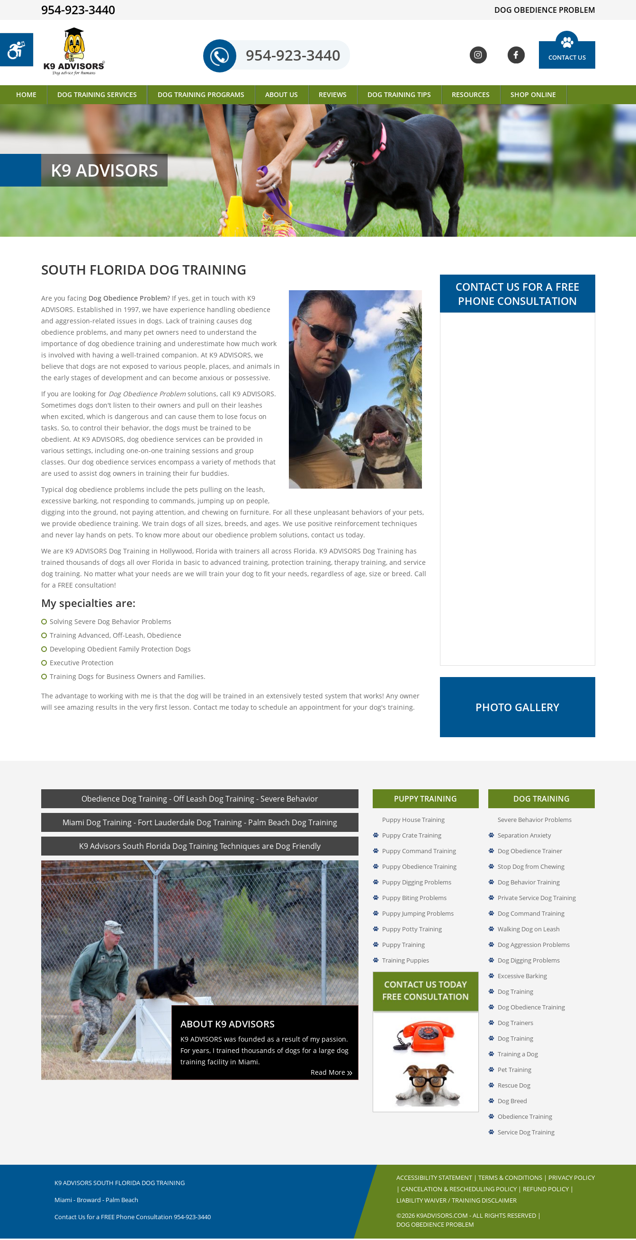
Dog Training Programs (201, 94)
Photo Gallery (517, 708)
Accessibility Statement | (437, 1179)
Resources (471, 94)
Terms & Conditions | (513, 1179)
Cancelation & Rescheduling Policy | (462, 1190)
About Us (281, 94)
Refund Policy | (548, 1190)
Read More (331, 1073)
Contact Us (567, 57)
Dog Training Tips (399, 94)
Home (26, 94)
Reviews (333, 94)
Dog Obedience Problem (435, 1226)
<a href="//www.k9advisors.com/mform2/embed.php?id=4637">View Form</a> (517, 489)
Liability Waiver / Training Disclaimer (456, 1201)
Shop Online (533, 94)
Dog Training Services (97, 94)
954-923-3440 (280, 55)
